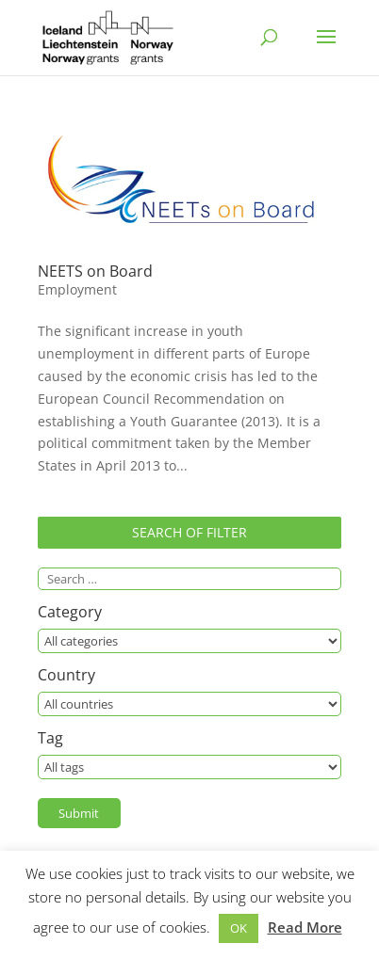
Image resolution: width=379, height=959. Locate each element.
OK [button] (238, 927)
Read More (305, 927)
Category (70, 613)
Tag (50, 739)
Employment (77, 289)
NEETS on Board (95, 271)
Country (66, 676)
